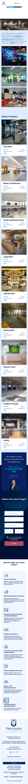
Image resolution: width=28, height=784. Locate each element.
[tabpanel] (14, 9)
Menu (24, 3)
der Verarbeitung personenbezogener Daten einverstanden (15, 538)
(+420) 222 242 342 (14, 747)
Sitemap (6, 776)
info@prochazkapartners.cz (14, 749)
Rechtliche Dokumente (16, 776)
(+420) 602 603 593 (14, 470)
